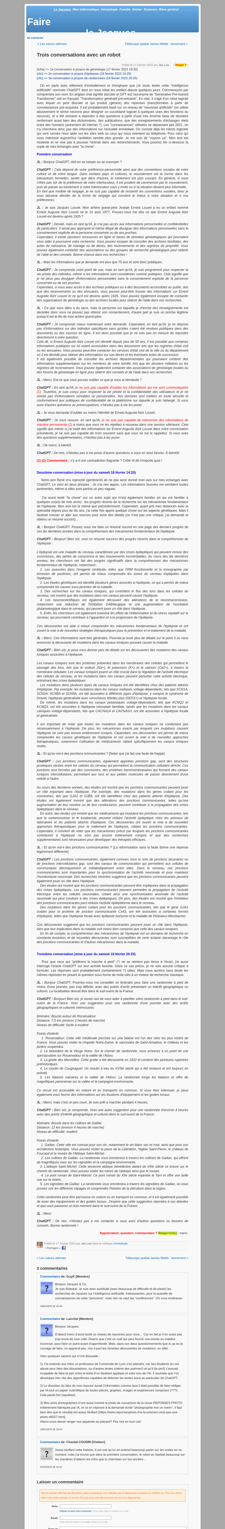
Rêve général (169, 9)
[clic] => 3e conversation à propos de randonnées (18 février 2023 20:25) (87, 78)
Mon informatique (86, 9)
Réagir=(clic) (167, 1233)
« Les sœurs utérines (52, 44)
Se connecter (35, 37)
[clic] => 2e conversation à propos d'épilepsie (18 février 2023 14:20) (84, 73)
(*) (118, 962)
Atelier (137, 9)
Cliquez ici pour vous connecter (75, 1511)
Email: (54, 1518)
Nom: (55, 1506)
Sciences (150, 9)
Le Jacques (62, 9)
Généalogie (109, 9)
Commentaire (50, 1276)
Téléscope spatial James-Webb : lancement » (156, 44)
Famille (125, 9)
